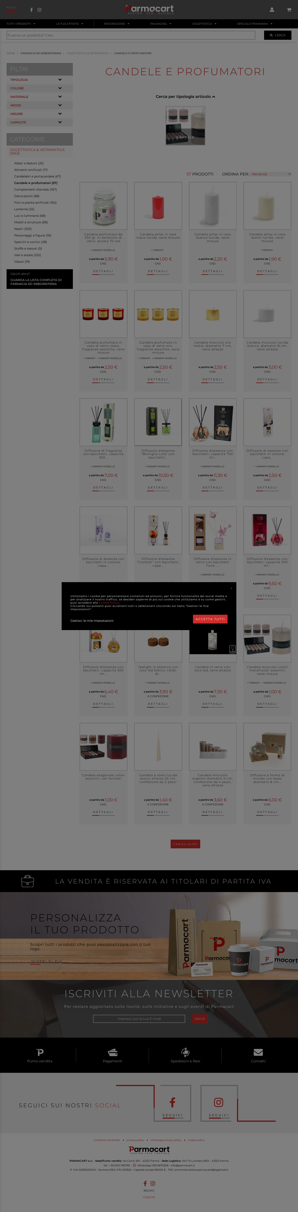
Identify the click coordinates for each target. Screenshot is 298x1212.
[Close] (231, 588)
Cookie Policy (109, 602)
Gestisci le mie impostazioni (92, 620)
